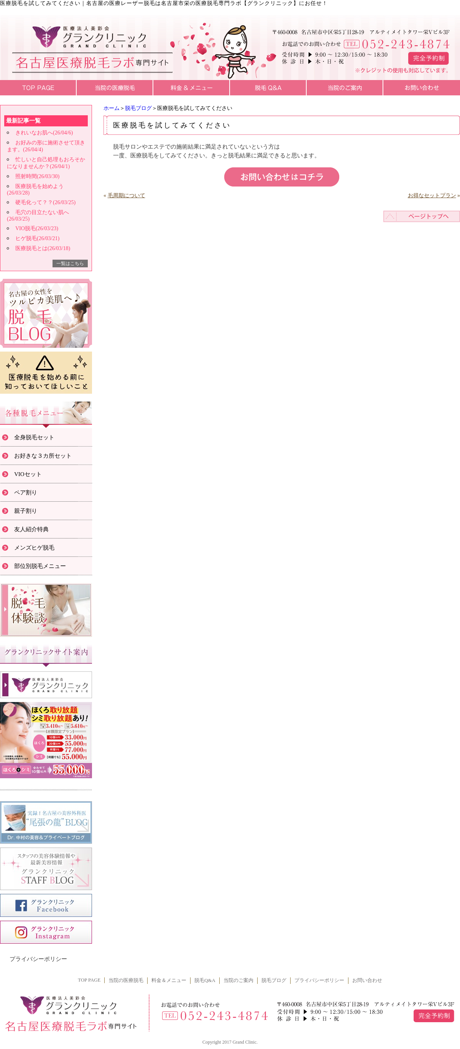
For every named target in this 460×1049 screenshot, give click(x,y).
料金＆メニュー (168, 980)
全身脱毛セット (34, 437)
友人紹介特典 (31, 529)
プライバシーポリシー (38, 959)
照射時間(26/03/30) (37, 176)
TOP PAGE (89, 980)
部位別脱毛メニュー (40, 566)
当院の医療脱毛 (125, 980)
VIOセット (28, 474)
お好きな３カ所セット (43, 456)
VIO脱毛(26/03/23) (36, 228)
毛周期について (126, 195)
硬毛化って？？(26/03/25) (45, 202)
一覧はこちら (70, 263)
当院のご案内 (238, 980)
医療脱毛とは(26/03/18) (42, 248)
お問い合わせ (367, 980)
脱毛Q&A (204, 980)
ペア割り (25, 492)
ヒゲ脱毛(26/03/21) (37, 238)
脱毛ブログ (138, 108)
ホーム (112, 108)
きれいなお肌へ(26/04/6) (44, 133)
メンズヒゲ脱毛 (34, 548)
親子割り (25, 511)
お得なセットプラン (432, 195)
